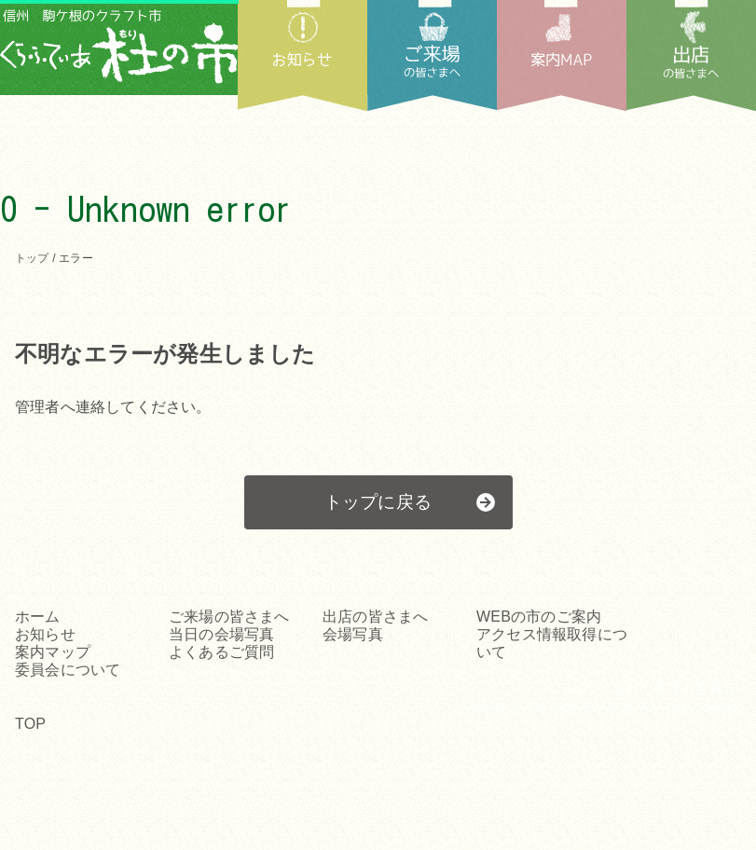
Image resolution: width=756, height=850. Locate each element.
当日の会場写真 (221, 634)
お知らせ (302, 55)
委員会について (67, 670)
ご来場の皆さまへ (229, 616)
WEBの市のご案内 (538, 616)
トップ (32, 258)
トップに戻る (378, 502)
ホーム (38, 616)
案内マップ (52, 652)
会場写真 (353, 634)
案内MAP (561, 55)
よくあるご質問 (221, 652)
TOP (30, 724)
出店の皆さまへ (691, 55)
